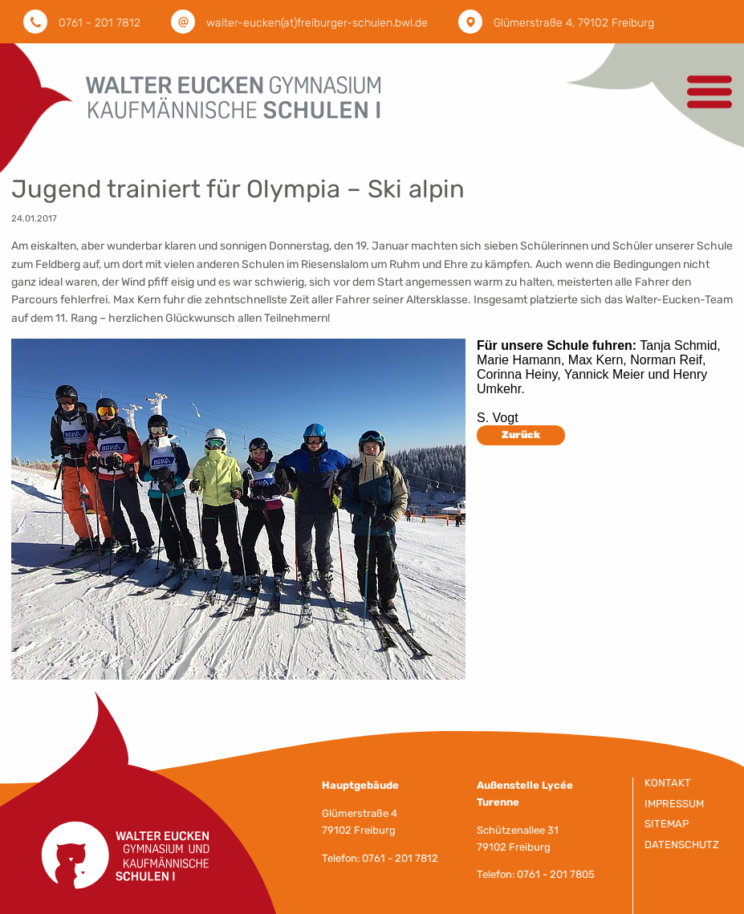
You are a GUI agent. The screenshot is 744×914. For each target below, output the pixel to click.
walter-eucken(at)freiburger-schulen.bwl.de (317, 23)
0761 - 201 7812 (99, 23)
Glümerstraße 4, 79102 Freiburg (574, 23)
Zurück (521, 435)
